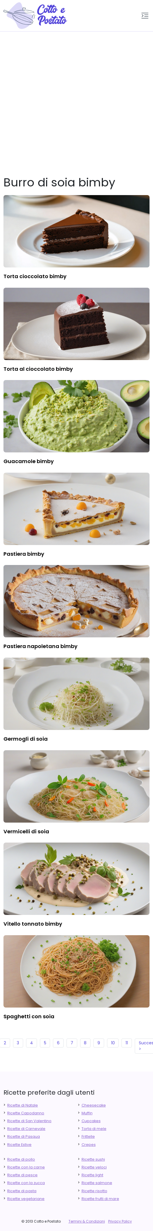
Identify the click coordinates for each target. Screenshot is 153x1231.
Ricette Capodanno (25, 1113)
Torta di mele (94, 1128)
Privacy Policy (120, 1221)
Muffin (87, 1113)
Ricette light (92, 1175)
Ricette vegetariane (26, 1198)
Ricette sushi (93, 1159)
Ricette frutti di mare (100, 1198)
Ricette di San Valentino (29, 1120)
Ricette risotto (94, 1190)
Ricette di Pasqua (23, 1136)
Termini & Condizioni (87, 1221)
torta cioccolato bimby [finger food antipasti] (35, 276)
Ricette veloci (94, 1167)
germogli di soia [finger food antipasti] (25, 738)
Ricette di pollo (21, 1159)
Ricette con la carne (26, 1167)
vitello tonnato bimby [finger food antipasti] (32, 923)
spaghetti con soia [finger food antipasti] (28, 1016)
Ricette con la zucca (26, 1182)
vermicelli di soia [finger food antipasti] (26, 831)
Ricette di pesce (22, 1175)
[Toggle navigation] (145, 15)
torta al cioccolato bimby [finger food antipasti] (38, 369)
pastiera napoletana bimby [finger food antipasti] (40, 646)
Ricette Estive (19, 1144)
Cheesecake (94, 1105)
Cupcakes (91, 1120)
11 (127, 1043)
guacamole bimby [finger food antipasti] (28, 461)
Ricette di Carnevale (26, 1128)
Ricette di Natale (22, 1105)
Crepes (89, 1144)
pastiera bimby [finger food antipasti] (23, 553)
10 (113, 1043)
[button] (145, 15)
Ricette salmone (97, 1182)
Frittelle (88, 1136)
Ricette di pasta (21, 1190)
